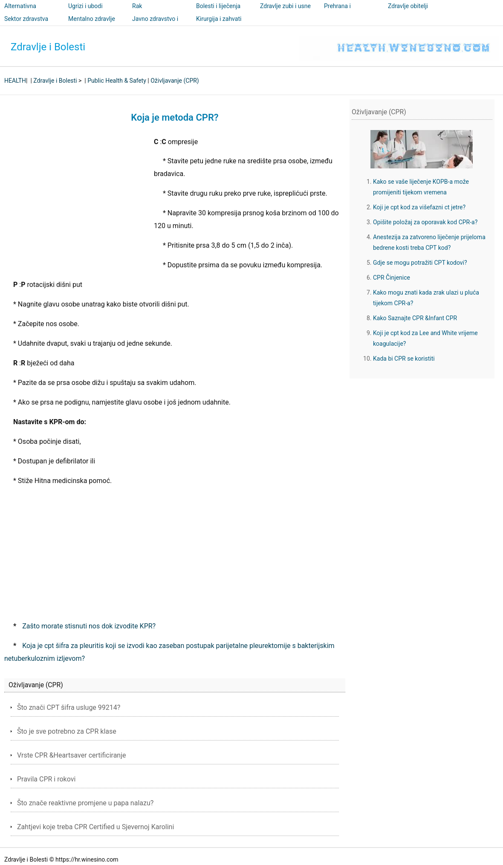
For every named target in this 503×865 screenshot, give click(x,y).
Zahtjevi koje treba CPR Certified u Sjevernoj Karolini (95, 827)
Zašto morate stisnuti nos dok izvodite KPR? (89, 626)
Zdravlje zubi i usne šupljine (285, 12)
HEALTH (15, 80)
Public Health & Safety (116, 80)
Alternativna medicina (20, 12)
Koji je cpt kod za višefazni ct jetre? (419, 207)
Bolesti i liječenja (218, 6)
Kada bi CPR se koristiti (404, 358)
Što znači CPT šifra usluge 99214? (68, 707)
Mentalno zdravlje (91, 18)
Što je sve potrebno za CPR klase (66, 731)
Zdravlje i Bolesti (48, 47)
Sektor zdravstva (26, 18)
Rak (137, 6)
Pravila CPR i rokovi (46, 779)
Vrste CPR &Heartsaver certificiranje (71, 755)
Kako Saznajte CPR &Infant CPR (415, 318)
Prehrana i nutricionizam (342, 12)
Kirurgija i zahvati (218, 18)
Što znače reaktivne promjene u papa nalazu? (85, 803)
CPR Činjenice (391, 277)
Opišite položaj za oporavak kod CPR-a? (425, 222)
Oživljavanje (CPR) (174, 80)
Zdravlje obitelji (408, 6)
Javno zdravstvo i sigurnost (155, 24)
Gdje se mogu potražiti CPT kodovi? (420, 262)
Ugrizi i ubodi (85, 6)
